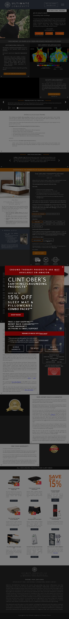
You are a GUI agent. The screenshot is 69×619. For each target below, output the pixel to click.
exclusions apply (43, 340)
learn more (43, 333)
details (36, 342)
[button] (65, 102)
